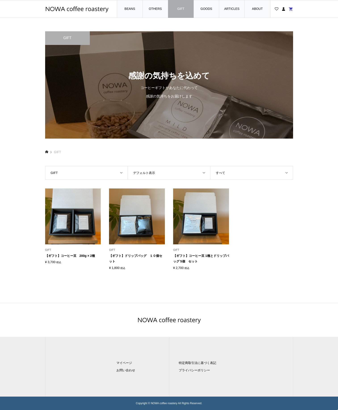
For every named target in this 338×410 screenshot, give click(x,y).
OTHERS (155, 9)
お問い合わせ (125, 370)
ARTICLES (231, 9)
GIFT (180, 9)
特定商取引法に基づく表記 (197, 363)
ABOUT (257, 9)
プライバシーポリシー (194, 370)
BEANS (129, 9)
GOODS (206, 9)
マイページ (124, 363)
